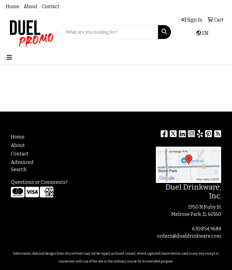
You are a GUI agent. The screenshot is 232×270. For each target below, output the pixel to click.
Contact (50, 6)
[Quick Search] (108, 32)
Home (12, 6)
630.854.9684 (206, 229)
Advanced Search (22, 165)
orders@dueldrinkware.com (189, 236)
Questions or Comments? (39, 182)
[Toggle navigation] (9, 57)
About (30, 6)
